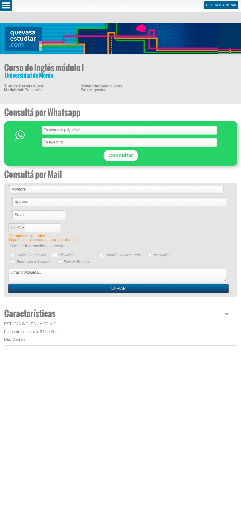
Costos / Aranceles (31, 255)
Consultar (120, 155)
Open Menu (6, 5)
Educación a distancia (34, 261)
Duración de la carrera (122, 255)
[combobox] (16, 227)
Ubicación (66, 255)
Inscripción (162, 255)
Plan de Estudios (77, 261)
